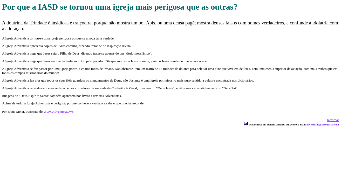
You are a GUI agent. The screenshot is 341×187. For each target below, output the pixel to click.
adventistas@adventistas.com (322, 124)
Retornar (333, 120)
